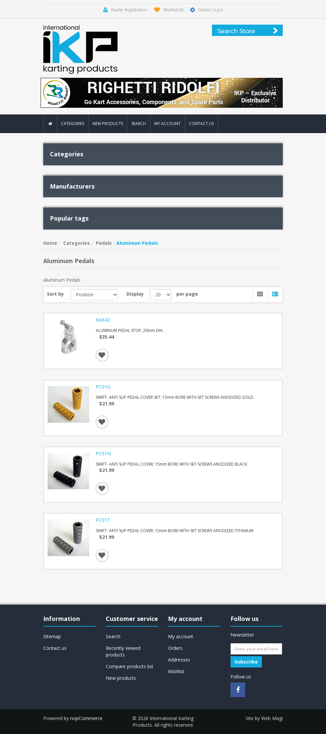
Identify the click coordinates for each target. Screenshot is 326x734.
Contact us (201, 123)
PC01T (103, 520)
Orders (175, 648)
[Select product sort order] (94, 294)
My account (167, 123)
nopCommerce (86, 718)
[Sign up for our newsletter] (256, 649)
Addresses (179, 660)
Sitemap (52, 636)
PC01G (103, 387)
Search (138, 123)
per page (187, 294)
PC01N (103, 454)
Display (135, 294)
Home (50, 243)
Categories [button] (72, 123)
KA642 (103, 320)
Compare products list (129, 666)
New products (107, 123)
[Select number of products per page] (160, 294)
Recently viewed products (123, 651)
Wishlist (176, 671)
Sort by (55, 294)
